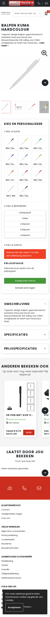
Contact (5, 509)
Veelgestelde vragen (11, 513)
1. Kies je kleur (12, 131)
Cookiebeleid (7, 539)
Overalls (5, 569)
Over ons (5, 518)
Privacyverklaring (9, 535)
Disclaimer (6, 543)
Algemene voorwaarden (13, 531)
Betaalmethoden (10, 548)
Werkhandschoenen (11, 577)
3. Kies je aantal (13, 245)
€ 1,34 (13, 432)
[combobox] (25, 13)
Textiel (4, 565)
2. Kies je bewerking (15, 206)
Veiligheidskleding (10, 573)
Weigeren (27, 607)
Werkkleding (7, 561)
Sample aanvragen (25, 287)
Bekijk (29, 432)
